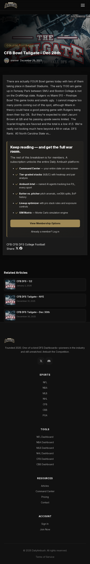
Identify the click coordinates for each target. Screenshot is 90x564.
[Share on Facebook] (20, 248)
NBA (45, 387)
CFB (10, 244)
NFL (45, 382)
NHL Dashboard (45, 453)
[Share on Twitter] (17, 248)
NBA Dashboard (45, 442)
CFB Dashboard (45, 458)
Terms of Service (45, 556)
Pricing (45, 496)
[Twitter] (41, 361)
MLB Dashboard (45, 447)
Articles (45, 485)
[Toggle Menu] (82, 5)
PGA (45, 415)
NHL (45, 398)
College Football (19, 45)
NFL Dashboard (45, 436)
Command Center (45, 491)
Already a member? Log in (45, 231)
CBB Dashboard (45, 464)
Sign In (45, 523)
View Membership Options (45, 223)
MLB (45, 393)
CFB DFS (19, 244)
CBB (45, 409)
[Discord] (49, 361)
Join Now (45, 529)
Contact (45, 502)
